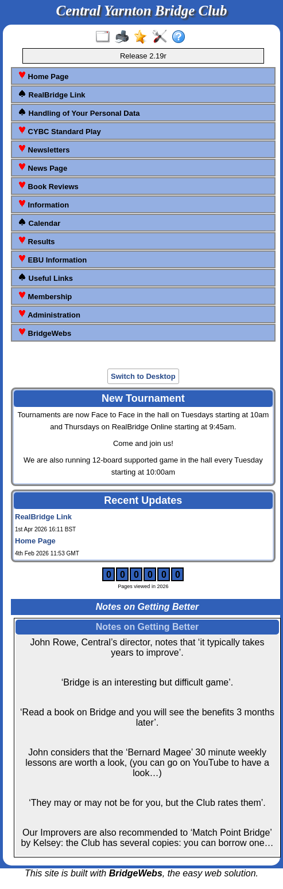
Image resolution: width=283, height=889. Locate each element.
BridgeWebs (44, 333)
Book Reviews (48, 186)
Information (43, 204)
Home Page (43, 76)
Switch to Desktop (143, 376)
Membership (45, 296)
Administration (49, 314)
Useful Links (45, 278)
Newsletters (44, 149)
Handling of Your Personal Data (78, 113)
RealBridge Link (52, 94)
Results (36, 241)
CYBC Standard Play (59, 131)
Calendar (39, 223)
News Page (42, 168)
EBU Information (52, 259)
